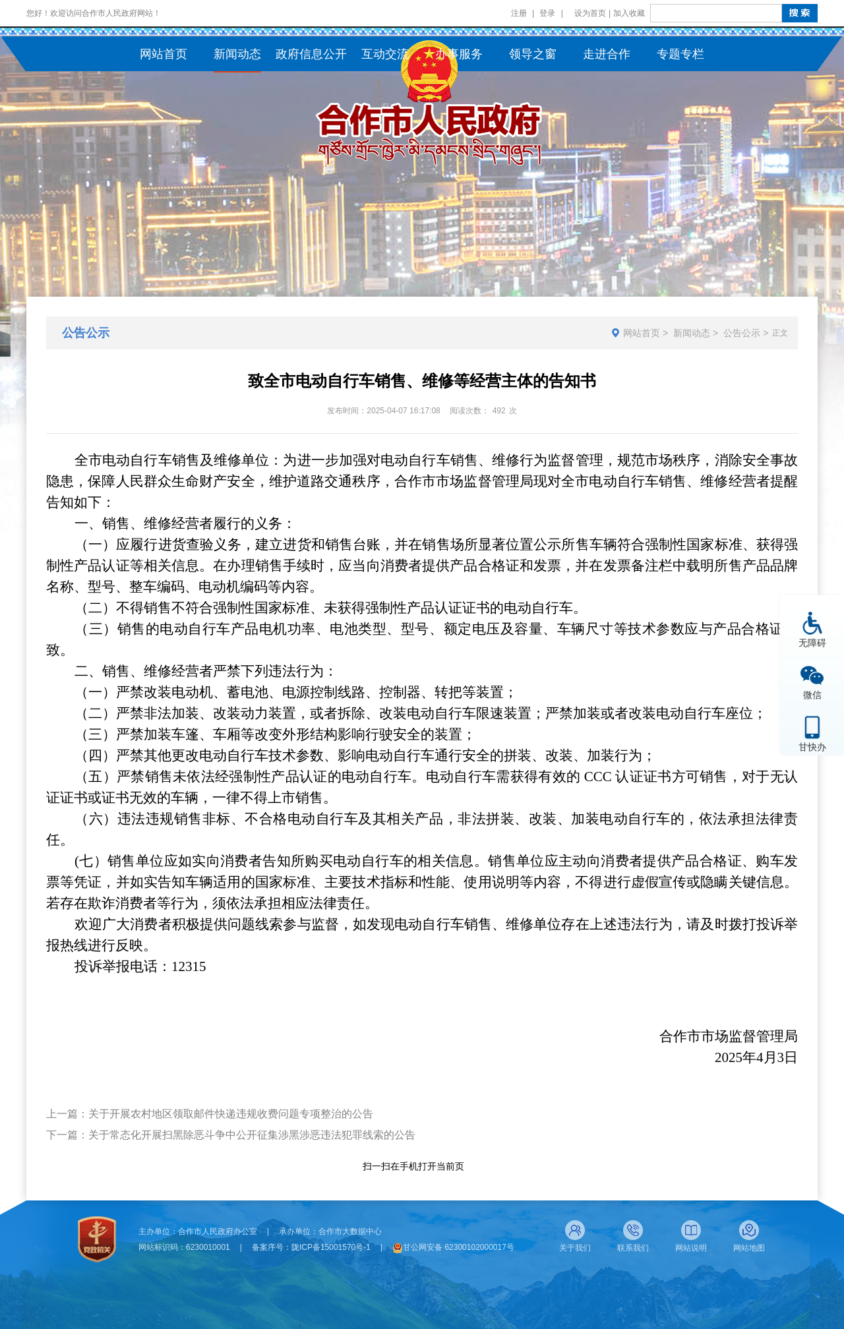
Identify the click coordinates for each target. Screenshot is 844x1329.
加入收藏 (629, 13)
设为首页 (590, 13)
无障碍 (812, 642)
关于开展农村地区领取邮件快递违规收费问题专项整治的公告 (230, 1113)
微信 (812, 694)
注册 (519, 13)
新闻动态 (691, 333)
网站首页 (641, 333)
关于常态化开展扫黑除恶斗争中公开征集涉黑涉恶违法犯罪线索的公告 (251, 1134)
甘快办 (812, 747)
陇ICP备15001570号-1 (331, 1247)
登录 (547, 13)
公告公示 (741, 333)
